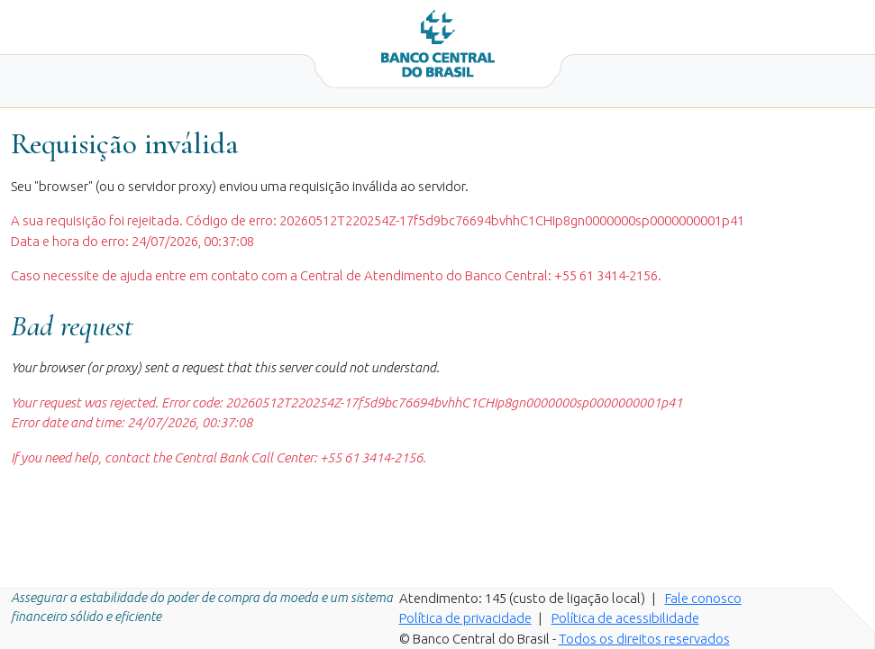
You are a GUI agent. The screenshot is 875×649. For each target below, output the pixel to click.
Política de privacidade (465, 618)
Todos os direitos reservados (644, 638)
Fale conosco (703, 598)
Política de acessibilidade (625, 618)
